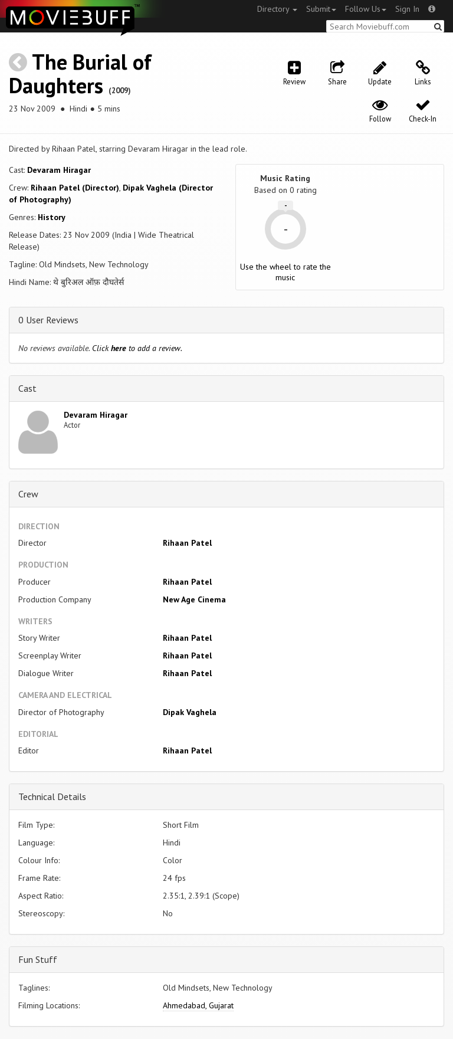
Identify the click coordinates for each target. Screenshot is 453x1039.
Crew (28, 494)
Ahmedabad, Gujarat (198, 1005)
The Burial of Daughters (80, 73)
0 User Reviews (48, 320)
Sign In (407, 9)
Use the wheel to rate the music (285, 272)
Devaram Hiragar (59, 170)
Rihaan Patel (187, 542)
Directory (277, 9)
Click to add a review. (137, 348)
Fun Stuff (37, 959)
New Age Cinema (194, 599)
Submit (321, 9)
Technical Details (52, 796)
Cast (27, 388)
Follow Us (365, 9)
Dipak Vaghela (189, 712)
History (51, 217)
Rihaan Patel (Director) (75, 187)
